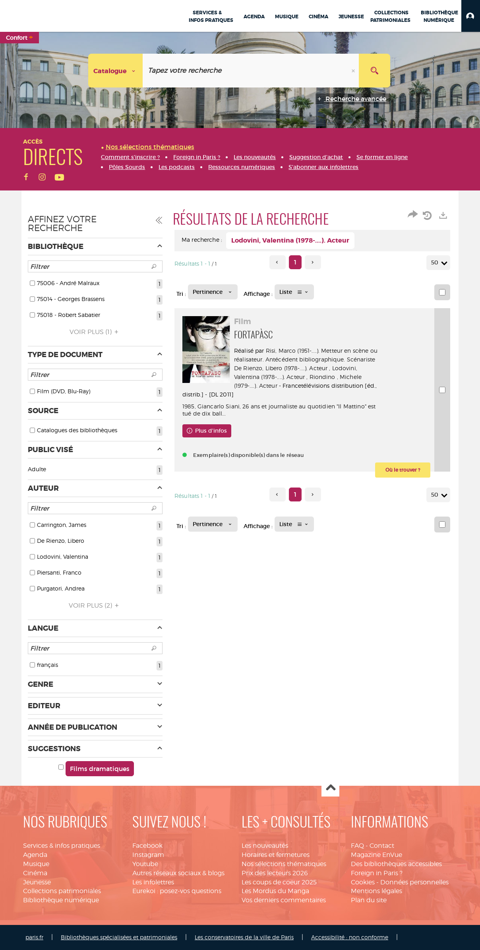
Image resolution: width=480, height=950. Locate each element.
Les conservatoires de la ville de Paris (244, 937)
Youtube (145, 864)
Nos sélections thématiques (284, 864)
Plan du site (369, 900)
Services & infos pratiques (61, 845)
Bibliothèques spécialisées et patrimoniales (119, 937)
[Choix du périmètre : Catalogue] (115, 70)
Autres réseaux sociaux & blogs (178, 873)
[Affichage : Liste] (294, 291)
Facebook (147, 845)
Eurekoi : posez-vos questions (176, 891)
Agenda (35, 855)
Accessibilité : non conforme (349, 937)
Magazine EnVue (376, 855)
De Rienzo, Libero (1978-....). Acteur (280, 368)
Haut (330, 788)
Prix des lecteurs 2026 (275, 873)
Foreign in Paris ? (377, 873)
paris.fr (34, 937)
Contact (382, 845)
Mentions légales (376, 891)
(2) (95, 605)
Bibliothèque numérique (61, 900)
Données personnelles (414, 882)
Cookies (363, 882)
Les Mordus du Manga (275, 891)
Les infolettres (153, 882)
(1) (95, 332)
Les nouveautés (265, 845)
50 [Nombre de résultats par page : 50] (436, 262)
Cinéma (35, 873)
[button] (470, 16)
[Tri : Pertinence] (213, 291)
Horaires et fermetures (276, 855)
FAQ (357, 845)
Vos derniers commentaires (284, 900)
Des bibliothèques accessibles (396, 864)
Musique (36, 864)
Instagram (148, 855)
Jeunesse (37, 882)
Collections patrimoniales (62, 891)
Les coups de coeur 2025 (279, 882)
